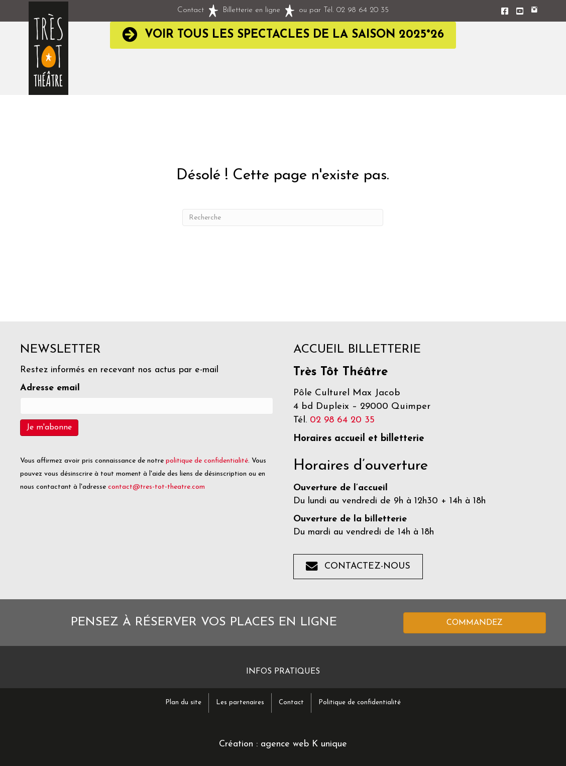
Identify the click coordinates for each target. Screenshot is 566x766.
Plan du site (183, 702)
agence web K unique (304, 744)
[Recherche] (282, 217)
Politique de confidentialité (359, 702)
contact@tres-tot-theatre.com (156, 487)
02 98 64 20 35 (362, 10)
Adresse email (50, 388)
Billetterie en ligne (251, 10)
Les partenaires (240, 702)
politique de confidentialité (207, 461)
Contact (190, 10)
